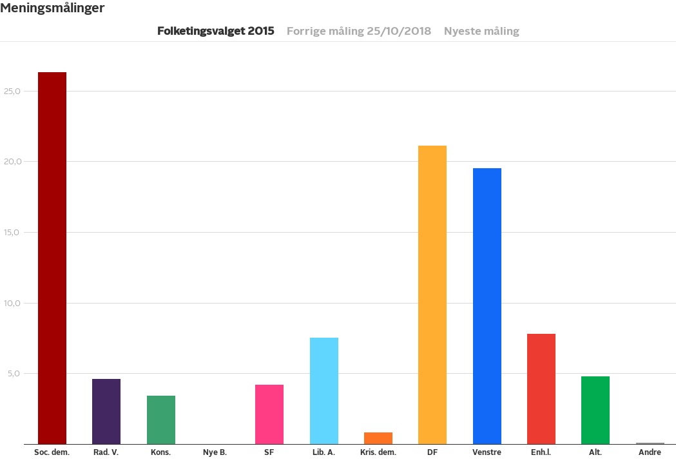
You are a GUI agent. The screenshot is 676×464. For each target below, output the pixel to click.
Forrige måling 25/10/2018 (359, 30)
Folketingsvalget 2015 (215, 30)
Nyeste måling (481, 30)
